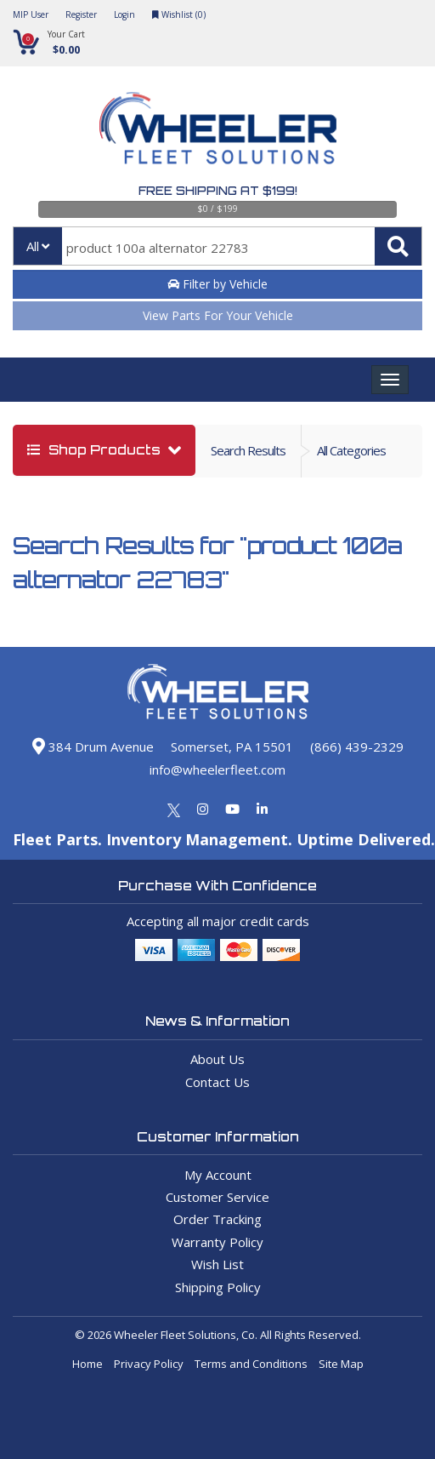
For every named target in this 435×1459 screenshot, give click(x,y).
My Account (217, 1174)
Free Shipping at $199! (217, 190)
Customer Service (217, 1196)
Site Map (341, 1363)
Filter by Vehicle (217, 284)
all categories (351, 450)
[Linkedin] (262, 808)
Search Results (248, 450)
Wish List (217, 1264)
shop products (95, 450)
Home (87, 1363)
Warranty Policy (217, 1241)
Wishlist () (179, 14)
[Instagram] (202, 808)
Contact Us (217, 1081)
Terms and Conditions (251, 1363)
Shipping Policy (218, 1287)
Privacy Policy (149, 1363)
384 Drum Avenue (93, 746)
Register (81, 14)
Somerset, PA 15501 (232, 746)
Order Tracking (217, 1218)
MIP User (30, 14)
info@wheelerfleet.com (217, 769)
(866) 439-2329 (357, 746)
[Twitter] (173, 808)
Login (124, 14)
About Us (217, 1058)
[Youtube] (232, 808)
